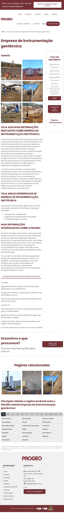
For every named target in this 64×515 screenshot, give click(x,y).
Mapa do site (8, 502)
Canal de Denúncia (23, 24)
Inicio (20, 15)
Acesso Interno (53, 24)
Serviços (28, 15)
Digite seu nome (54, 64)
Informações (8, 496)
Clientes (54, 15)
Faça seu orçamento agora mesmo (47, 5)
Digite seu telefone (54, 77)
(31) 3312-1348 (29, 484)
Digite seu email (54, 71)
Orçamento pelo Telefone (54, 109)
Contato (36, 24)
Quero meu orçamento (53, 347)
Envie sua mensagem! (35, 494)
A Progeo (37, 15)
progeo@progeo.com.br (33, 487)
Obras (46, 15)
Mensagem (54, 84)
